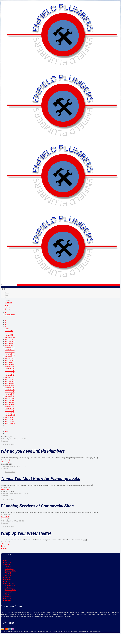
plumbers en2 (9, 362)
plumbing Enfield (10, 423)
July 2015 (8, 573)
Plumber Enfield (10, 314)
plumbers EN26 (9, 377)
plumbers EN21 (9, 366)
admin (7, 431)
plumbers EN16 (9, 354)
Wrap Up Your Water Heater (26, 533)
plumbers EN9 (9, 413)
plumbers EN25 (9, 375)
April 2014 (8, 600)
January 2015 (9, 583)
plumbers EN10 (9, 341)
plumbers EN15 (9, 352)
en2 (6, 324)
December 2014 (10, 585)
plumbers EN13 (9, 347)
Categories (8, 303)
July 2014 (8, 594)
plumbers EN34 (9, 396)
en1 (6, 322)
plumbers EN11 (9, 343)
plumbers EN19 (9, 360)
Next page (4, 548)
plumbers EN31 (9, 390)
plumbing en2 (9, 419)
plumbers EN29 (9, 383)
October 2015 (9, 569)
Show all (7, 309)
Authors (7, 307)
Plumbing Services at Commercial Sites (37, 505)
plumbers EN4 (9, 402)
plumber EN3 (9, 335)
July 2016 (8, 560)
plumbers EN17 (9, 356)
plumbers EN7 (9, 409)
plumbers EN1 (9, 339)
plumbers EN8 (9, 411)
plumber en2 (9, 333)
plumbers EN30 (9, 388)
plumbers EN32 (9, 392)
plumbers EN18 (9, 358)
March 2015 (8, 579)
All (5, 312)
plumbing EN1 (9, 417)
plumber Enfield (10, 337)
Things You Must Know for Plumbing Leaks (40, 478)
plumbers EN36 (9, 400)
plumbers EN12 (9, 345)
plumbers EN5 (9, 404)
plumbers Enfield (10, 415)
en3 (6, 326)
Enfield (7, 329)
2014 (6, 297)
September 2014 (10, 590)
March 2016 (8, 567)
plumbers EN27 (9, 379)
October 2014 (9, 588)
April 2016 (8, 564)
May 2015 (8, 575)
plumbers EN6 (9, 406)
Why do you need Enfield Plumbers (33, 451)
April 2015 (8, 577)
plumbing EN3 (9, 421)
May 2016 (8, 562)
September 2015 (10, 571)
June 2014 (8, 596)
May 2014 (8, 598)
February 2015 (9, 581)
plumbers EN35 (9, 398)
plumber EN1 (9, 331)
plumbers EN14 (9, 350)
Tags (6, 305)
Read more (5, 462)
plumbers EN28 (9, 381)
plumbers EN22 (9, 369)
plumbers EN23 (9, 371)
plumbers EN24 (9, 373)
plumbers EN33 (9, 394)
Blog (6, 295)
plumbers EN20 (9, 364)
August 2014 (9, 592)
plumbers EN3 (9, 385)
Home (7, 293)
